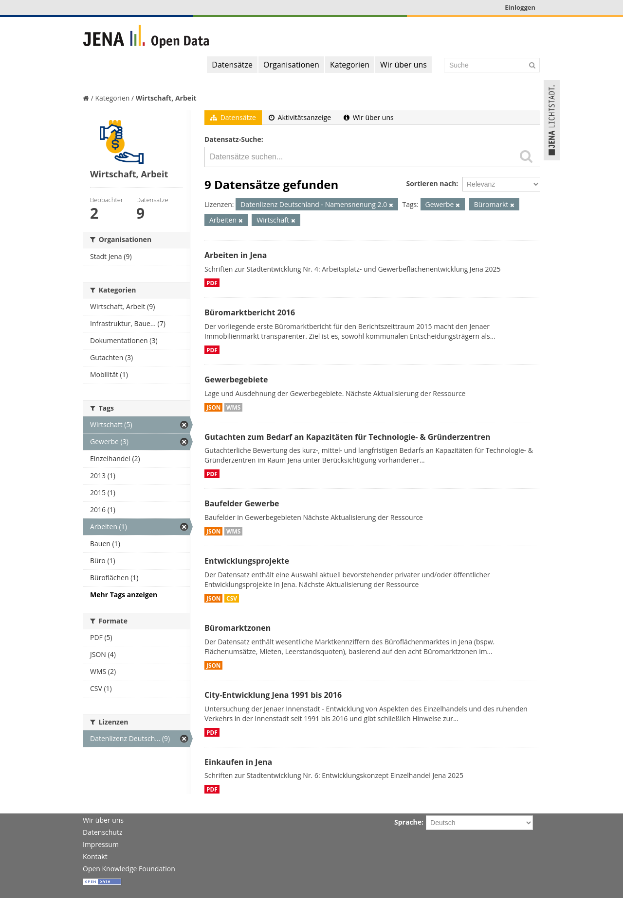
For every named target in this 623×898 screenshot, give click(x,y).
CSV (231, 598)
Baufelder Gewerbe (241, 503)
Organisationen (291, 64)
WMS (233, 407)
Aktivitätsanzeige (300, 117)
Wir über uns (403, 64)
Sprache (407, 822)
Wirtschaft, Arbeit (166, 98)
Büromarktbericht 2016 (249, 312)
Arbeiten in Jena (235, 255)
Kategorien (349, 64)
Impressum (101, 844)
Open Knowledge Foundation (129, 868)
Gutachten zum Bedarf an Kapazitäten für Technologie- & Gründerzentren (347, 437)
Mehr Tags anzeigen (123, 594)
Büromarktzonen (237, 627)
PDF (212, 283)
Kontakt (95, 856)
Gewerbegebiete (236, 379)
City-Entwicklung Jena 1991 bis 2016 (273, 695)
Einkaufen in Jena (238, 762)
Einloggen (520, 7)
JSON (213, 407)
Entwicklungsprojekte (246, 560)
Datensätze (232, 64)
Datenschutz (102, 832)
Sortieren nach (431, 183)
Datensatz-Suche (232, 139)
